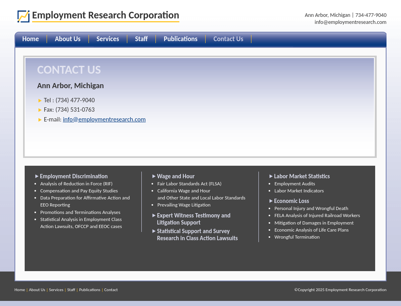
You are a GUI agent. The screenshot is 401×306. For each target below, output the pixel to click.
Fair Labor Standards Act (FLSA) (189, 183)
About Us (67, 39)
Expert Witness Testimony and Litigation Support (194, 219)
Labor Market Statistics (302, 176)
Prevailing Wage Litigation (184, 205)
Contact (111, 289)
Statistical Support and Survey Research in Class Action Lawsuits (197, 235)
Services (108, 39)
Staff (141, 39)
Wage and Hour (176, 176)
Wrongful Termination (297, 237)
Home (30, 39)
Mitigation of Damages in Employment (314, 223)
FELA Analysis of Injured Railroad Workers (317, 215)
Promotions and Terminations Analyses (80, 212)
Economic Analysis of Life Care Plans (312, 230)
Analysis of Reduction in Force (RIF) (76, 183)
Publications (180, 39)
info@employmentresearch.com (351, 22)
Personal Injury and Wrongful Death (311, 208)
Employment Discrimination (74, 176)
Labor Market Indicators (299, 191)
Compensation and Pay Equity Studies (79, 191)
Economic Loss (291, 201)
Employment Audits (295, 183)
